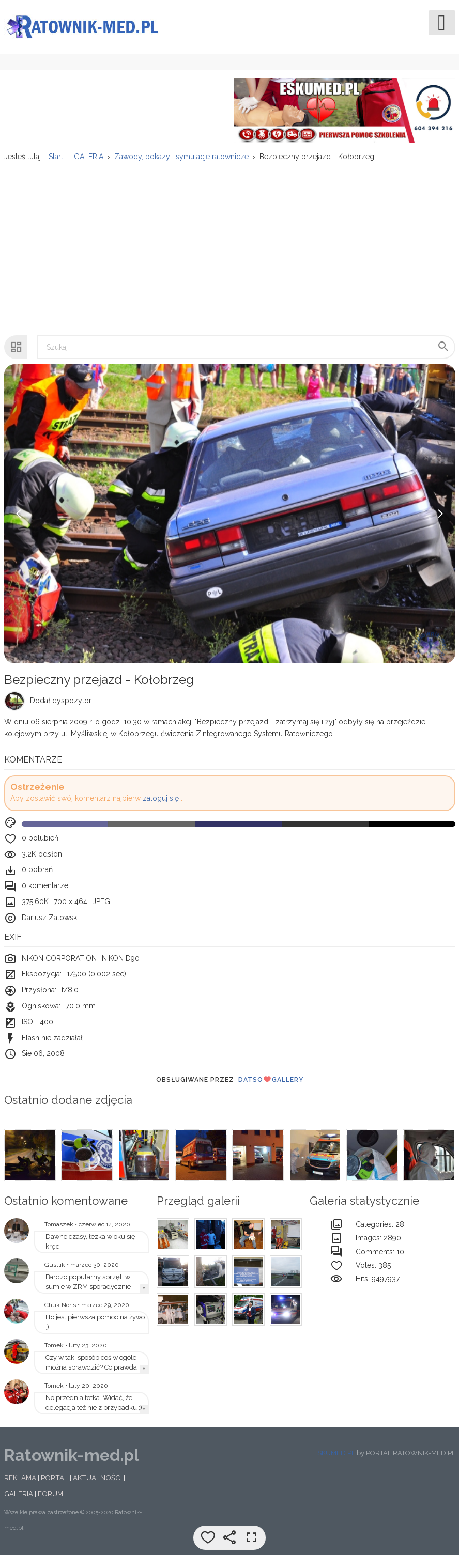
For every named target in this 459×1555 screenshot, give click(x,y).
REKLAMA (20, 1477)
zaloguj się (161, 798)
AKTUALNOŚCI (97, 1477)
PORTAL (54, 1477)
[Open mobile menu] (442, 22)
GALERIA (18, 1493)
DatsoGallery (270, 1079)
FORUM (50, 1493)
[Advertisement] (229, 243)
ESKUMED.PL (334, 1453)
